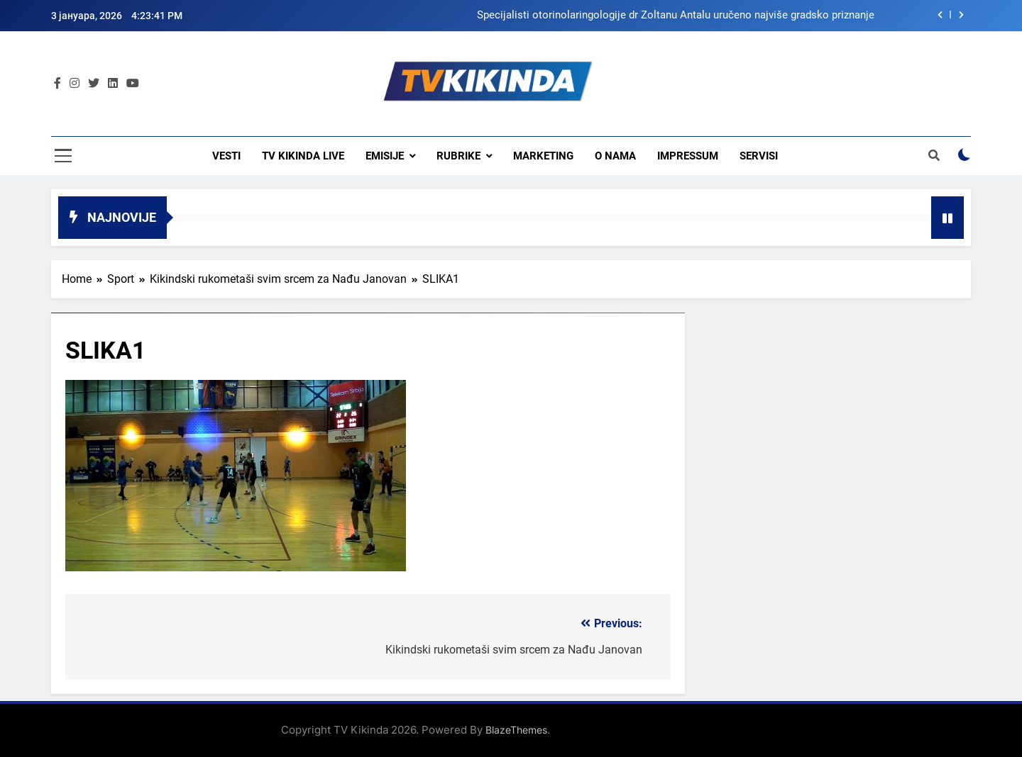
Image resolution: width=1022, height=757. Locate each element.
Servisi (759, 156)
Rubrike (458, 156)
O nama (615, 156)
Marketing (543, 156)
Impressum (687, 156)
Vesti (226, 156)
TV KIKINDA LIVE (303, 156)
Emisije (385, 156)
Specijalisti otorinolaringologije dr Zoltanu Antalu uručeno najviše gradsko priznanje (675, 15)
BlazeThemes (516, 730)
